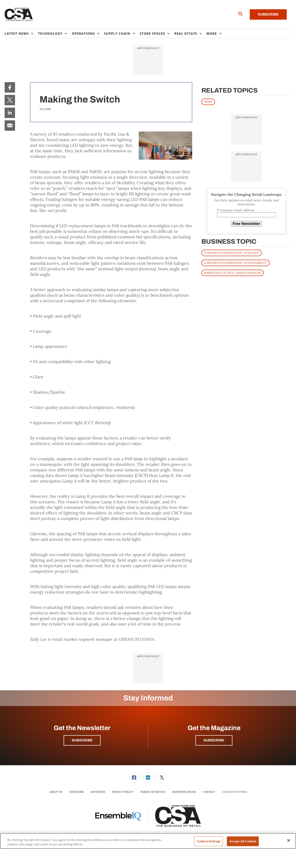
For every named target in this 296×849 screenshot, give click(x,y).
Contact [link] (209, 791)
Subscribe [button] (82, 740)
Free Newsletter (246, 224)
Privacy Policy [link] (122, 791)
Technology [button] (50, 33)
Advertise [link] (98, 791)
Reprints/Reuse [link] (184, 791)
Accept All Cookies (242, 841)
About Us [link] (55, 791)
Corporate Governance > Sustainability (235, 262)
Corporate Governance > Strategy (231, 253)
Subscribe (268, 14)
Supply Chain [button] (117, 33)
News (208, 101)
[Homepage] (19, 15)
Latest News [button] (17, 33)
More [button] (212, 33)
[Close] (289, 840)
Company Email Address (235, 210)
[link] (10, 87)
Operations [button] (83, 33)
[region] (148, 841)
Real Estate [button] (185, 33)
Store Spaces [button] (152, 33)
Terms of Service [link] (153, 791)
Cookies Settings (234, 792)
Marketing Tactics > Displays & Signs (232, 272)
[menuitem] (21, 33)
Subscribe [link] (76, 791)
